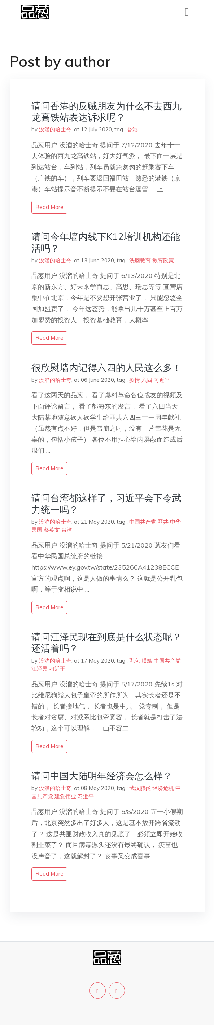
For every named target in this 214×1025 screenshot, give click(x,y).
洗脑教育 (140, 260)
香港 (132, 129)
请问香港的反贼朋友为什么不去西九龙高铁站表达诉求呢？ (106, 111)
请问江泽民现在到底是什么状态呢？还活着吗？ (106, 642)
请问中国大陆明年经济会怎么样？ (101, 776)
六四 (146, 379)
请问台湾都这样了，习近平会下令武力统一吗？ (106, 503)
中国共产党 (142, 521)
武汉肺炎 (140, 788)
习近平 (162, 379)
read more (49, 207)
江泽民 (39, 668)
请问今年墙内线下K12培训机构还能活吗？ (105, 242)
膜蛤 (146, 660)
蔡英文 (52, 529)
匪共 (163, 521)
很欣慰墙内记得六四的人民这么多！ (106, 368)
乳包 (134, 660)
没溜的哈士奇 (55, 129)
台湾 (66, 529)
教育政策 (163, 260)
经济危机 (163, 788)
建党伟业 (65, 796)
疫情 (134, 379)
